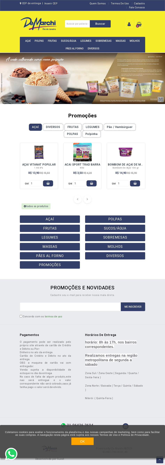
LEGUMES (85, 40)
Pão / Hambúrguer (120, 127)
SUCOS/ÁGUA (68, 40)
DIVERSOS (93, 48)
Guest (60, 459)
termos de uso (53, 316)
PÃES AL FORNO (75, 48)
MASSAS (121, 40)
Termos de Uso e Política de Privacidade (124, 435)
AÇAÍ (28, 40)
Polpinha (91, 134)
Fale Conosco (136, 7)
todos (36, 206)
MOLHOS (135, 40)
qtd (27, 183)
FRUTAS (52, 40)
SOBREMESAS (104, 40)
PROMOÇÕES (50, 265)
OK (82, 441)
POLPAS (39, 40)
